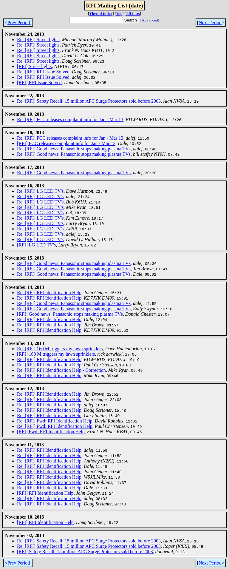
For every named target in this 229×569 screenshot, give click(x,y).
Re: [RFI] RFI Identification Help (49, 292)
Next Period (210, 22)
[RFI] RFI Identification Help (45, 493)
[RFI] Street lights (34, 66)
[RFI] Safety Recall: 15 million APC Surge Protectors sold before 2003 (85, 551)
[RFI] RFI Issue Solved (39, 82)
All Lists (133, 13)
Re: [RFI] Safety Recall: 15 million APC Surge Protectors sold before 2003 (89, 101)
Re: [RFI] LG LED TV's (40, 191)
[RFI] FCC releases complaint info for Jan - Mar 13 (66, 143)
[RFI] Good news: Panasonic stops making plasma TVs (70, 314)
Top (119, 13)
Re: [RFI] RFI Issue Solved (43, 71)
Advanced (150, 20)
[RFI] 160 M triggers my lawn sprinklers (56, 354)
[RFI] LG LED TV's (36, 244)
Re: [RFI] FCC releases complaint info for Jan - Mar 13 (70, 119)
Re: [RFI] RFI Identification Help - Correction (61, 370)
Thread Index (100, 13)
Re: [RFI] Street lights (38, 39)
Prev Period (18, 22)
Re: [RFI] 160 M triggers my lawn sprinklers (60, 348)
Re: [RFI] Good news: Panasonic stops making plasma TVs (74, 148)
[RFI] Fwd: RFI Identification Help (51, 431)
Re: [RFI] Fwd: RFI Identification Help (54, 420)
